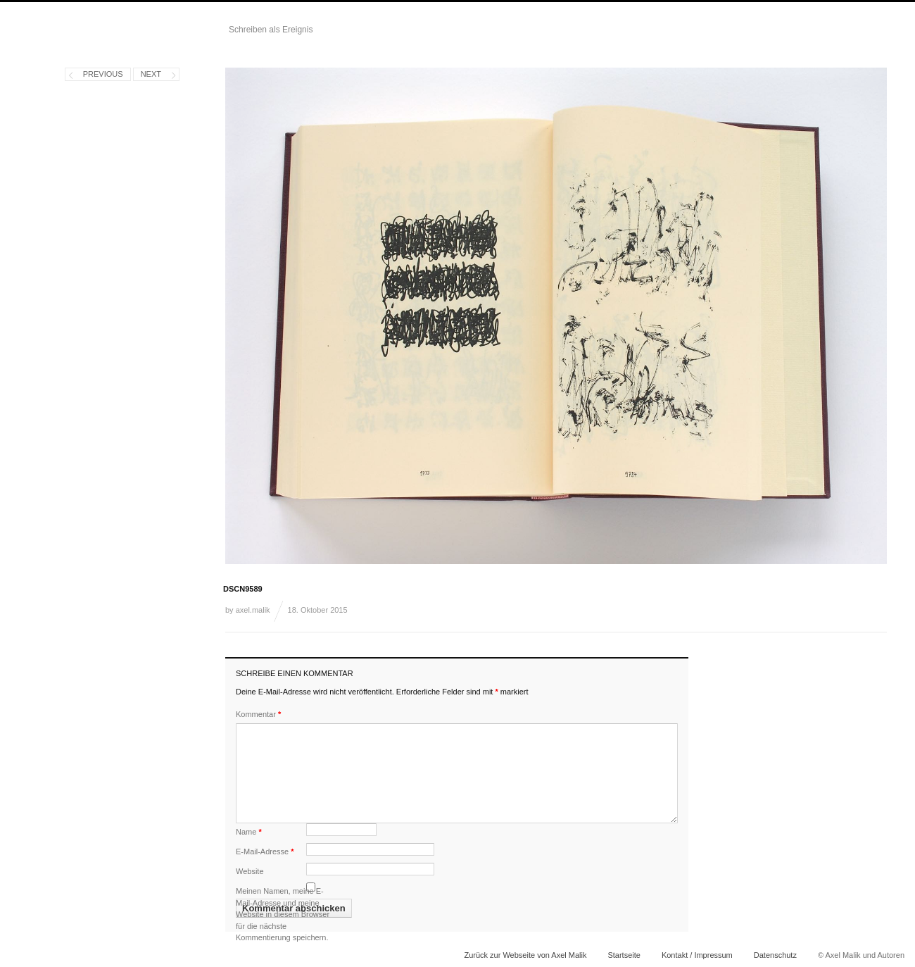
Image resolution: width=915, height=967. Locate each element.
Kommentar (258, 714)
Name (249, 832)
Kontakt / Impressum (697, 955)
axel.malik (253, 610)
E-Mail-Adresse (265, 851)
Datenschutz (775, 955)
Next (151, 74)
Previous (103, 74)
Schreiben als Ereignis (271, 30)
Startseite (623, 955)
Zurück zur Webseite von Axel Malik (525, 955)
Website (250, 871)
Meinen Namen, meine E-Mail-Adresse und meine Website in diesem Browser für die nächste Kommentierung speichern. (282, 914)
